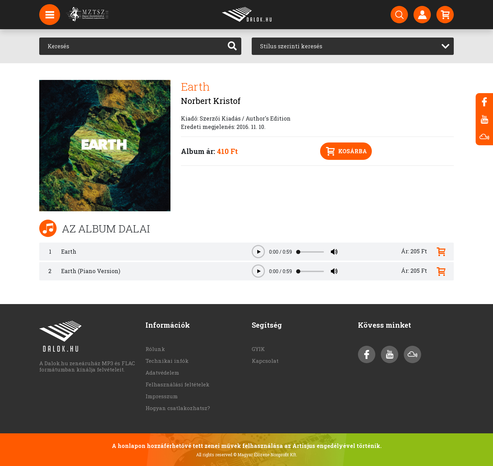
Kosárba (346, 151)
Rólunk (155, 348)
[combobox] (353, 46)
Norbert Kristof (211, 100)
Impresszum (161, 396)
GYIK (258, 348)
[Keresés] (131, 46)
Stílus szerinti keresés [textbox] (291, 46)
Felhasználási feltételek (177, 384)
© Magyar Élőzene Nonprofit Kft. (265, 454)
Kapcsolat (265, 360)
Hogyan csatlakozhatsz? (177, 407)
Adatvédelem (162, 372)
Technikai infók (167, 360)
